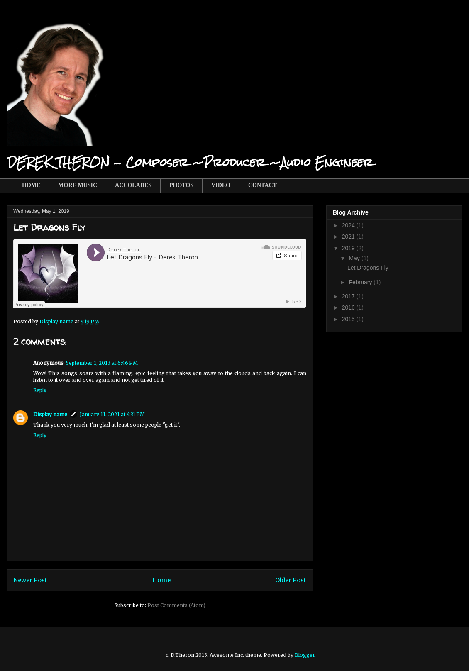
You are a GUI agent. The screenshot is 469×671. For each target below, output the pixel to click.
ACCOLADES (133, 185)
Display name (50, 414)
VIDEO (220, 185)
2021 (349, 236)
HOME (31, 185)
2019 (349, 248)
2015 (349, 319)
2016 (349, 307)
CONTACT (262, 185)
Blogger (305, 655)
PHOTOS (181, 185)
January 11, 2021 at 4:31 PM (112, 414)
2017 (349, 296)
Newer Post (30, 580)
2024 (349, 225)
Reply (39, 390)
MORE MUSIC (77, 185)
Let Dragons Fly (367, 267)
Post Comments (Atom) (176, 605)
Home (161, 580)
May (355, 258)
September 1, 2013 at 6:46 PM (102, 363)
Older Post (290, 580)
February (361, 282)
